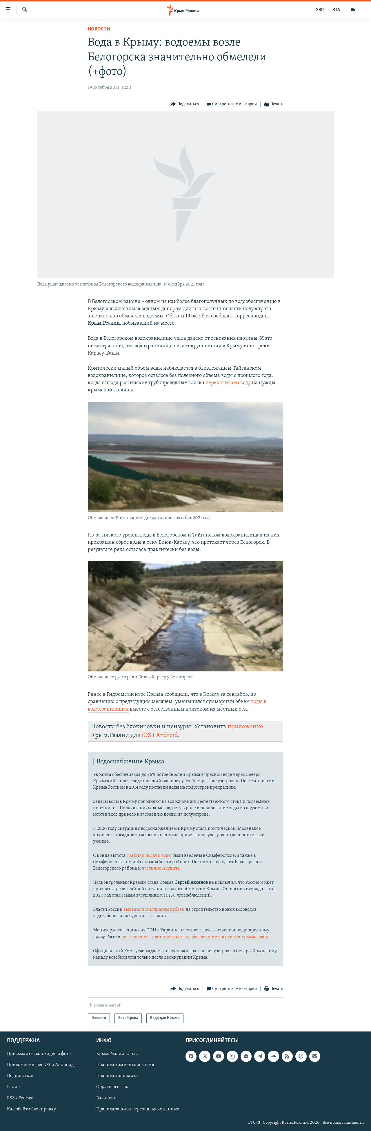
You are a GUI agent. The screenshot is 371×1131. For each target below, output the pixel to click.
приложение (245, 727)
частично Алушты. (161, 868)
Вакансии (106, 1098)
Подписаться (20, 1076)
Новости (99, 29)
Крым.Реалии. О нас (117, 1053)
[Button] (184, 104)
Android (167, 735)
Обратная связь (112, 1087)
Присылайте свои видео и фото (39, 1053)
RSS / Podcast (20, 1098)
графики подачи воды (149, 855)
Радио (13, 1087)
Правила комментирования (125, 1065)
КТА (336, 10)
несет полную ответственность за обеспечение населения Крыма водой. (195, 937)
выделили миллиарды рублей (154, 909)
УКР (320, 10)
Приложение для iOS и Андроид (40, 1065)
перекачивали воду (228, 383)
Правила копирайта (117, 1076)
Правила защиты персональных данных (137, 1109)
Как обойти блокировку (31, 1109)
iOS (146, 735)
